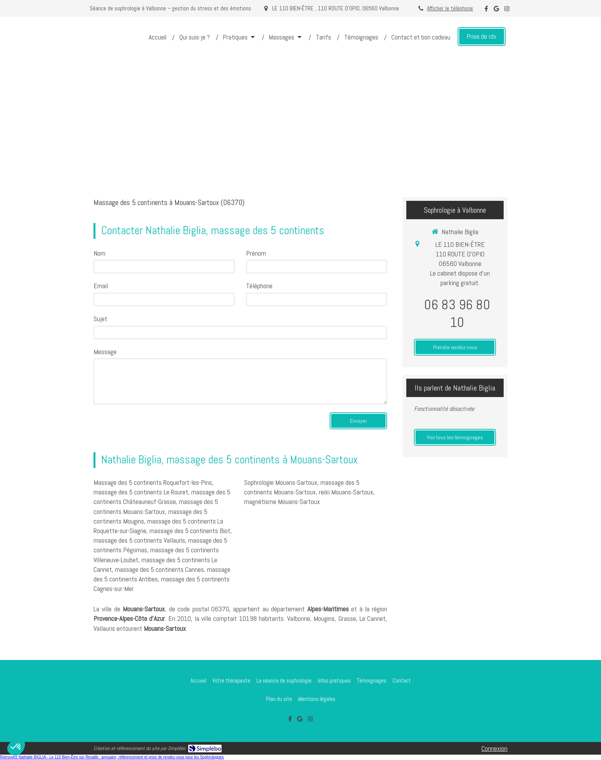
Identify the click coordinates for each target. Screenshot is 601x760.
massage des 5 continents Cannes (159, 569)
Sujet (100, 318)
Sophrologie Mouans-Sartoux (280, 482)
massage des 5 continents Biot (189, 530)
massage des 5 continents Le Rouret (141, 492)
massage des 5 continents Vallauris (139, 540)
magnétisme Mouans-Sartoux (282, 501)
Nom (99, 253)
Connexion (494, 748)
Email (101, 285)
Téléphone (259, 285)
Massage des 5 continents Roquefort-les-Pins (153, 482)
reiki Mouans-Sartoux (346, 492)
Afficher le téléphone (450, 8)
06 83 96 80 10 (457, 313)
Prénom (256, 253)
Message (105, 351)
